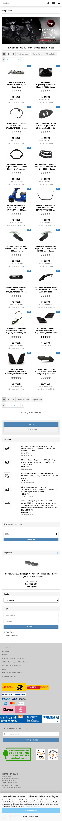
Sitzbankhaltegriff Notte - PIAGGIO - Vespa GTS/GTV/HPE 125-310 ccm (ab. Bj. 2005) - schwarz (16, 126)
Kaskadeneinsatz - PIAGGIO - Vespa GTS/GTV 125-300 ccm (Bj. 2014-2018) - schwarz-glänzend (45, 167)
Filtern (31, 424)
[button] (4, 54)
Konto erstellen (9, 632)
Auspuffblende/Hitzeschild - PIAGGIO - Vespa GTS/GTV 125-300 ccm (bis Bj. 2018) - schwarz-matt (45, 126)
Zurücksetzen (31, 429)
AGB (4, 669)
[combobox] (23, 54)
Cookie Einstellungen (9, 676)
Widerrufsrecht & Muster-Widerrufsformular (16, 662)
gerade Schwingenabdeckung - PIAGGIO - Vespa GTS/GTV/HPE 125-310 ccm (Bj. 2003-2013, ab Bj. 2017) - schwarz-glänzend (16, 289)
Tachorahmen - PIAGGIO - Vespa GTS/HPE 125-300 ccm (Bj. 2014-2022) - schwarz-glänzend (16, 167)
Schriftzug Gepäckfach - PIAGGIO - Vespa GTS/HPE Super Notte (16, 85)
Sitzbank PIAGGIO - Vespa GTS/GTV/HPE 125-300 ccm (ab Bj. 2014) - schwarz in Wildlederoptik (45, 371)
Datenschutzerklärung (32, 806)
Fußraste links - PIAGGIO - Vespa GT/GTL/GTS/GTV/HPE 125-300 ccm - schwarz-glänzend (16, 248)
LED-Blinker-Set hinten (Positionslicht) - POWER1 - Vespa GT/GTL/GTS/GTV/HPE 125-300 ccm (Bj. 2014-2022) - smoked (45, 330)
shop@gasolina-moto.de (13, 787)
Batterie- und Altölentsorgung (12, 665)
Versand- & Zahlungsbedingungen (13, 658)
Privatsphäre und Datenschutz (12, 673)
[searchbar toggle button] (48, 3)
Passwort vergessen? (11, 635)
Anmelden (31, 539)
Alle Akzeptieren (31, 811)
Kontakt (5, 655)
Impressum (6, 651)
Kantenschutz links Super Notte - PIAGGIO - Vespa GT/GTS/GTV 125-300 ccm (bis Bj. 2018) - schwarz (16, 208)
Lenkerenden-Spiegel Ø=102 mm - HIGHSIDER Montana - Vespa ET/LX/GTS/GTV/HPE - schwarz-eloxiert (16, 330)
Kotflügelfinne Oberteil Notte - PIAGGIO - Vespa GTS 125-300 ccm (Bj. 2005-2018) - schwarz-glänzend (45, 289)
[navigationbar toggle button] (59, 3)
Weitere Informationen (31, 816)
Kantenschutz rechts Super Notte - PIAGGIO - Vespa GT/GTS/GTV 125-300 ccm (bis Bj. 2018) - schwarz (45, 208)
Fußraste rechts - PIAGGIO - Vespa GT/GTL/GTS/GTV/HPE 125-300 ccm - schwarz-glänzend (46, 248)
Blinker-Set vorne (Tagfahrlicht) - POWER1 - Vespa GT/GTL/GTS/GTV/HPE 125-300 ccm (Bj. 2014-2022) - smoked (16, 371)
